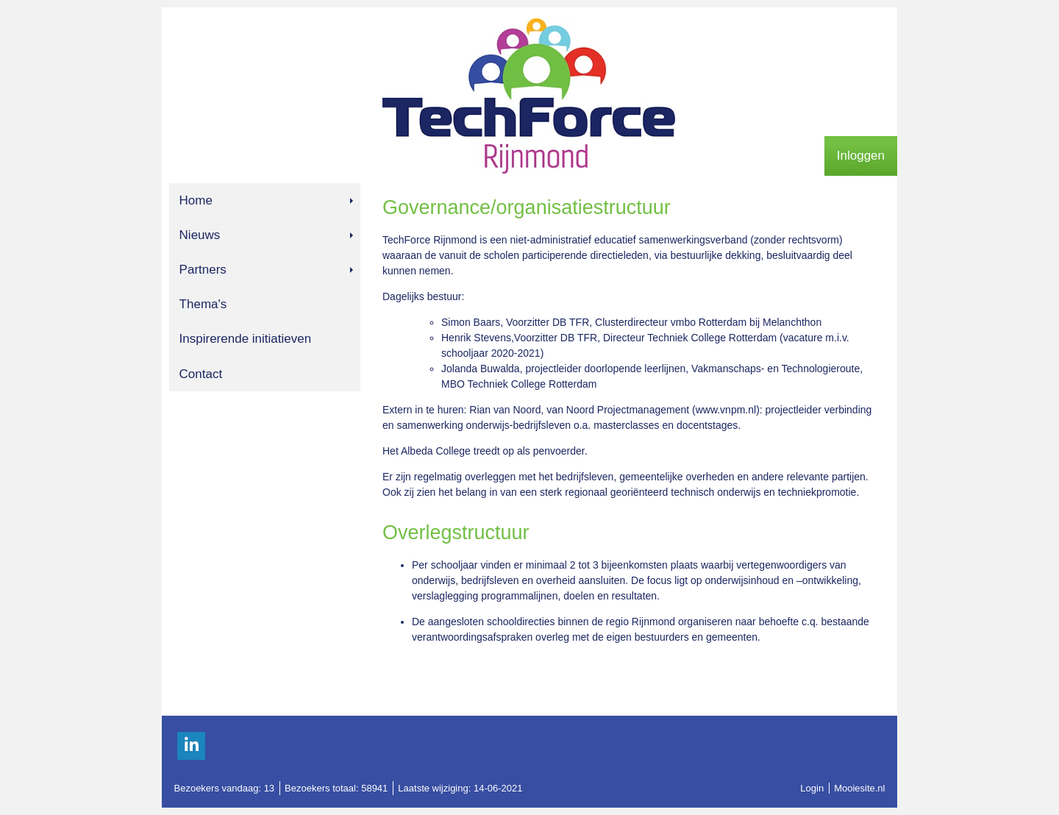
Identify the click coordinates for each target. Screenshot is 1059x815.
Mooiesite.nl (859, 788)
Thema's (203, 304)
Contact (201, 374)
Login (812, 788)
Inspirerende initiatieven (245, 339)
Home (266, 200)
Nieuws (266, 235)
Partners (266, 270)
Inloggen (861, 156)
